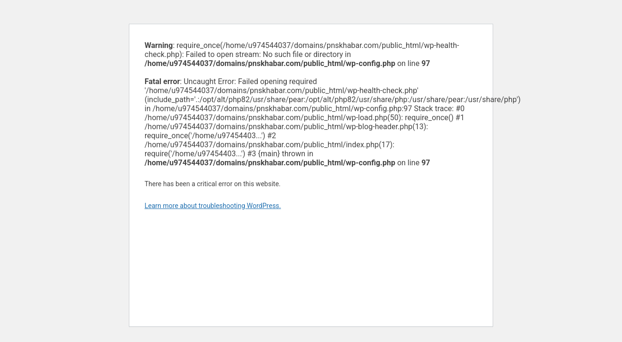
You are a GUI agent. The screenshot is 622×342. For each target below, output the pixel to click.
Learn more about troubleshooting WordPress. (213, 205)
